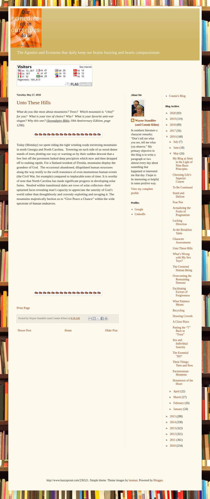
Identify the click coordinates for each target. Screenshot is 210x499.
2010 (173, 445)
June (176, 147)
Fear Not (178, 202)
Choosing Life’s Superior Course (182, 178)
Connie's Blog (177, 96)
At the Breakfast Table (182, 231)
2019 (173, 118)
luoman (133, 480)
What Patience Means (181, 303)
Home (68, 330)
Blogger (158, 480)
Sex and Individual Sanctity (180, 344)
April (176, 391)
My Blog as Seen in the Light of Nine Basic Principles (183, 164)
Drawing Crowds (183, 316)
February (179, 403)
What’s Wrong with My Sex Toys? (182, 257)
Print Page (23, 308)
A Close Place (181, 321)
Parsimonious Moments (180, 373)
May (176, 153)
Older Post (111, 330)
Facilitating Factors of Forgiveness (181, 292)
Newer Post (24, 330)
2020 (173, 113)
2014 (173, 422)
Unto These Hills (34, 102)
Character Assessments (182, 240)
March (177, 397)
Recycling (178, 310)
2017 (173, 130)
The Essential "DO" (180, 354)
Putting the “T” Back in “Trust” (181, 331)
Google (139, 209)
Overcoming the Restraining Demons (182, 279)
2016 (173, 136)
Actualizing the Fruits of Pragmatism (181, 211)
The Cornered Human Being (182, 268)
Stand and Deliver (178, 195)
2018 (173, 124)
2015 (173, 416)
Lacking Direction (180, 222)
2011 (173, 439)
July (176, 141)
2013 (173, 428)
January (178, 409)
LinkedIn (140, 214)
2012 (173, 434)
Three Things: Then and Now (183, 363)
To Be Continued (182, 187)
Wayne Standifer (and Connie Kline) (147, 122)
